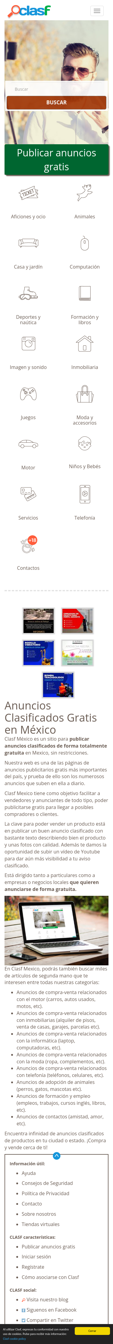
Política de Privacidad (45, 1193)
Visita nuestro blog (45, 1299)
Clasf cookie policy (14, 1339)
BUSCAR (56, 102)
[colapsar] (97, 11)
